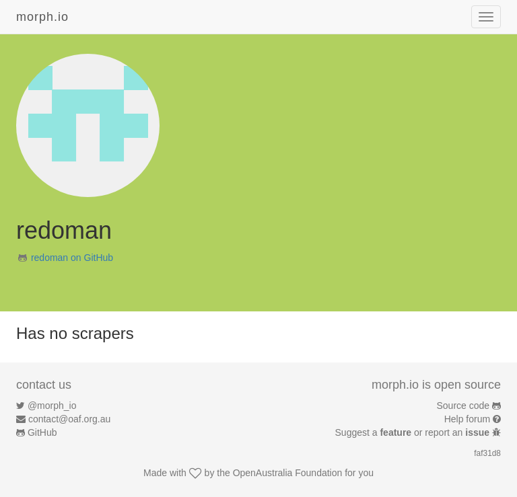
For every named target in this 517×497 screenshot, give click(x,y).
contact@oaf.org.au (69, 419)
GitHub (42, 432)
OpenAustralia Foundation (288, 472)
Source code (463, 405)
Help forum (467, 419)
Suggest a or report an (413, 432)
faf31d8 (487, 453)
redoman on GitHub (72, 257)
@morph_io (52, 405)
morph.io (42, 17)
